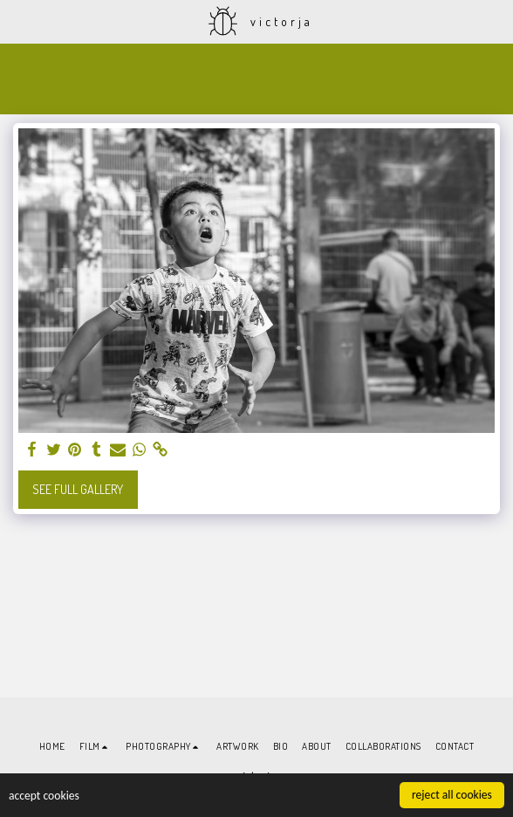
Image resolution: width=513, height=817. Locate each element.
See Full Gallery (77, 489)
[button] (19, 20)
